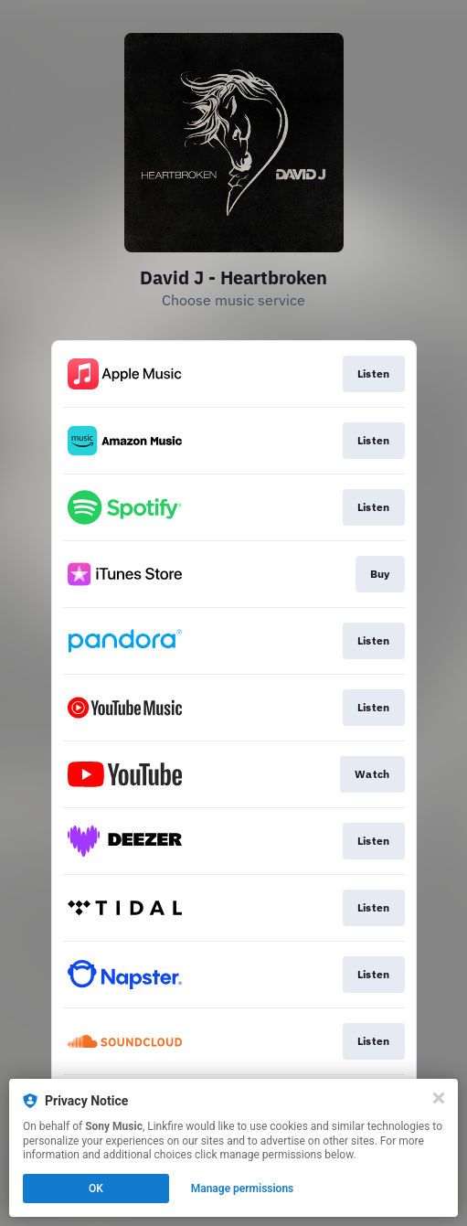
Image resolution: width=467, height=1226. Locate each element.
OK (96, 1188)
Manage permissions (242, 1188)
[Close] (438, 1098)
